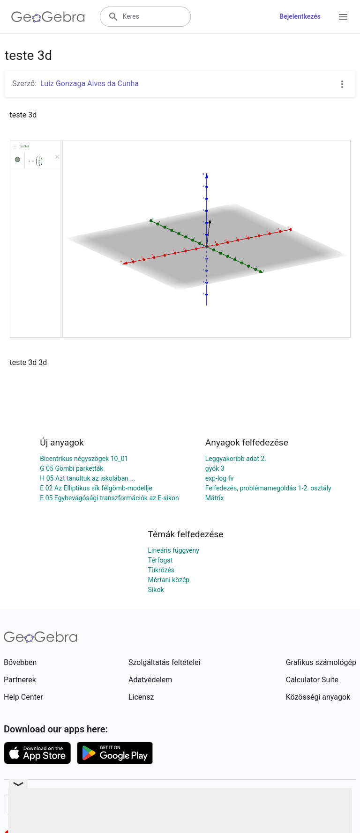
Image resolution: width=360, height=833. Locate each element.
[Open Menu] (343, 16)
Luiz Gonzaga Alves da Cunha (89, 83)
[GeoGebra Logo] (48, 16)
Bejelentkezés (300, 16)
